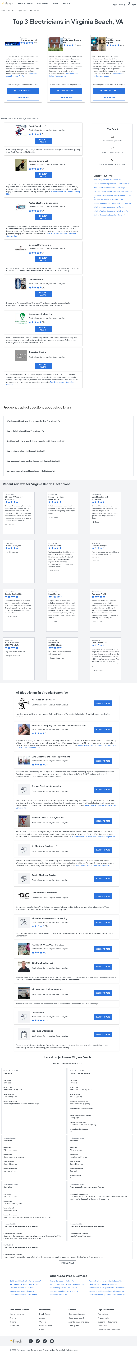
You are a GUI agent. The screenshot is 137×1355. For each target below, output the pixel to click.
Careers (42, 1322)
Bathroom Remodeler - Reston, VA (23, 1288)
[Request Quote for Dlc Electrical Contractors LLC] (103, 896)
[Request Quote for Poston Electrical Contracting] (43, 217)
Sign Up (122, 4)
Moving (13, 1318)
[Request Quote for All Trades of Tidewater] (103, 703)
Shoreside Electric (37, 352)
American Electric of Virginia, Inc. (48, 817)
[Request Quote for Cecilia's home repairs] (109, 91)
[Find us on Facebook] (31, 1341)
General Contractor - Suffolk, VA (62, 1281)
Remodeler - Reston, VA (58, 1295)
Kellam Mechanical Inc (72, 41)
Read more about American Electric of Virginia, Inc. (94, 837)
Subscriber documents (108, 1322)
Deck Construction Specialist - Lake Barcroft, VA (107, 1295)
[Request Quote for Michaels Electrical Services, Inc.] (103, 993)
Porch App (67, 3)
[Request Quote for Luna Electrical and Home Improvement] (103, 761)
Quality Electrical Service (44, 875)
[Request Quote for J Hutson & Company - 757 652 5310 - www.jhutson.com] (103, 730)
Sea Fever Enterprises (42, 1031)
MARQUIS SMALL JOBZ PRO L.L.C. (48, 945)
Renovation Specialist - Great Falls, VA (24, 1284)
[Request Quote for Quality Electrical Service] (103, 879)
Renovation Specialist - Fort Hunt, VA (63, 1288)
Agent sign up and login (78, 1322)
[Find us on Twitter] (45, 1341)
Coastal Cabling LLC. (39, 161)
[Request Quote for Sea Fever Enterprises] (103, 1034)
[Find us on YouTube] (52, 1341)
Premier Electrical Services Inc (46, 786)
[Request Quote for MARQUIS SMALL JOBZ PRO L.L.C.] (103, 949)
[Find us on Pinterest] (38, 1341)
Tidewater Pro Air (28, 40)
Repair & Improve (25, 3)
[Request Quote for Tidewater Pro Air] (23, 91)
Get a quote (73, 1326)
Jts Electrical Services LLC (44, 846)
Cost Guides (42, 3)
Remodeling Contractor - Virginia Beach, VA (105, 1281)
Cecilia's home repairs (113, 41)
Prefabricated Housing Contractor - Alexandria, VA (108, 1288)
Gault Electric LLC (37, 126)
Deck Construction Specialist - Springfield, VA (67, 1284)
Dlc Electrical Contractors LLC (46, 892)
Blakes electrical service (40, 314)
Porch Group (44, 1314)
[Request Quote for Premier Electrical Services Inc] (103, 790)
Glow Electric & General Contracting (49, 918)
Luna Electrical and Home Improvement (51, 757)
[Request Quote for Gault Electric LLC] (43, 141)
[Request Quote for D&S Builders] (103, 1017)
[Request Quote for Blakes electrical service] (43, 329)
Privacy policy (104, 1318)
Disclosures (102, 1326)
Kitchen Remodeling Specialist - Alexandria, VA (106, 1291)
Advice (55, 3)
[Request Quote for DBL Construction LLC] (103, 967)
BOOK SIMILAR (67, 1263)
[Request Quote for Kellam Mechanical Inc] (66, 91)
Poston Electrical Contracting (43, 203)
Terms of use (103, 1314)
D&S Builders (38, 1012)
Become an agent (76, 1318)
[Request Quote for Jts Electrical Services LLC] (103, 850)
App (115, 4)
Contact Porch (45, 1326)
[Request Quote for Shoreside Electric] (43, 366)
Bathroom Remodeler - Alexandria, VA (103, 1284)
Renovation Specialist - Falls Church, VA (25, 1295)
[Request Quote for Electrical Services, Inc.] (43, 259)
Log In (132, 4)
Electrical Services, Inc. (40, 245)
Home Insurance (17, 1314)
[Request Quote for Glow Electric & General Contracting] (103, 923)
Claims (13, 1322)
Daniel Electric (36, 279)
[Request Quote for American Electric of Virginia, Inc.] (103, 821)
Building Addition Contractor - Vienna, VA (25, 1281)
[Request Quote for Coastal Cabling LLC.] (43, 175)
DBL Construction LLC (42, 963)
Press (41, 1330)
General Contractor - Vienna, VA (22, 1291)
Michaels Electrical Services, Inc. (47, 989)
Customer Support (76, 1314)
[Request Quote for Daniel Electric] (43, 294)
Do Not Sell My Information (109, 1330)
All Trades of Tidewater (43, 700)
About (42, 1318)
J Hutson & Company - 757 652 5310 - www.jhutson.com (59, 725)
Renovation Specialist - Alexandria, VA (64, 1291)
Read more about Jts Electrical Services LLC (94, 865)
